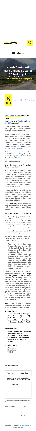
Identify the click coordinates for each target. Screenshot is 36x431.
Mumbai (18, 115)
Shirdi (10, 352)
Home (11, 77)
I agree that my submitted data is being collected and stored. (18, 401)
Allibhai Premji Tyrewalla (14, 148)
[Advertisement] (18, 18)
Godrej (7, 221)
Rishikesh (12, 350)
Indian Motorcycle (15, 318)
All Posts (18, 77)
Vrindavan (12, 348)
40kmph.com (23, 425)
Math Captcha (10, 407)
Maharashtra (9, 115)
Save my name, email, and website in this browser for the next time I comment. (19, 378)
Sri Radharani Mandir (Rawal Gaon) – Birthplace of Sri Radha (18, 339)
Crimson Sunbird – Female (18, 335)
